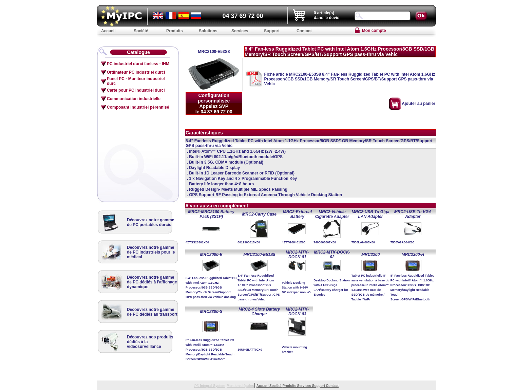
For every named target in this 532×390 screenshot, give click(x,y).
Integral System (212, 386)
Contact (332, 386)
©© (197, 386)
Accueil (262, 386)
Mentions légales (240, 386)
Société (275, 386)
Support (319, 386)
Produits (289, 386)
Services (304, 386)
